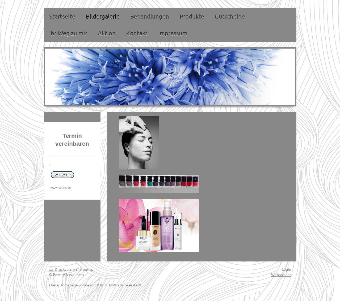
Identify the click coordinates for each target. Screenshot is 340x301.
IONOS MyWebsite (112, 284)
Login (286, 269)
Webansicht (281, 274)
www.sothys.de (61, 187)
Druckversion (63, 269)
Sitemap (86, 269)
